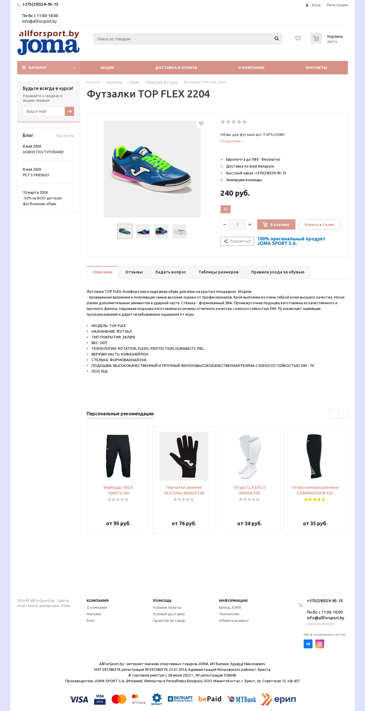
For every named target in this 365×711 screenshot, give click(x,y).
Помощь (162, 600)
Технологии (229, 614)
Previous (334, 414)
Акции (107, 68)
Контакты (316, 68)
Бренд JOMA (230, 607)
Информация (233, 600)
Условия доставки (169, 614)
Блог (91, 620)
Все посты (65, 136)
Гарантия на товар (169, 620)
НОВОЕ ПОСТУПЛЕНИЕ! (43, 152)
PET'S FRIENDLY (36, 175)
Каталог (38, 68)
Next (343, 414)
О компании (251, 68)
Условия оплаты (167, 607)
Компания (98, 600)
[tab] (281, 141)
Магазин (94, 614)
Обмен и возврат (234, 620)
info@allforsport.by (39, 21)
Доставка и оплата (176, 68)
